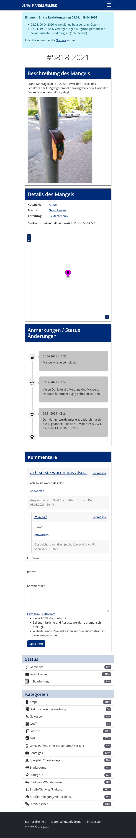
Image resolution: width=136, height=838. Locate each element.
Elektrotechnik (58, 216)
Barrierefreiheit (35, 822)
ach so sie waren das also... (59, 472)
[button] (60, 140)
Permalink (99, 473)
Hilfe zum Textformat (41, 614)
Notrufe (61, 40)
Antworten (37, 491)
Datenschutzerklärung (66, 822)
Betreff (31, 572)
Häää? (40, 516)
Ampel (53, 205)
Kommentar (35, 586)
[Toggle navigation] (109, 5)
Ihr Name (33, 558)
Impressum (94, 822)
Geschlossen (57, 210)
